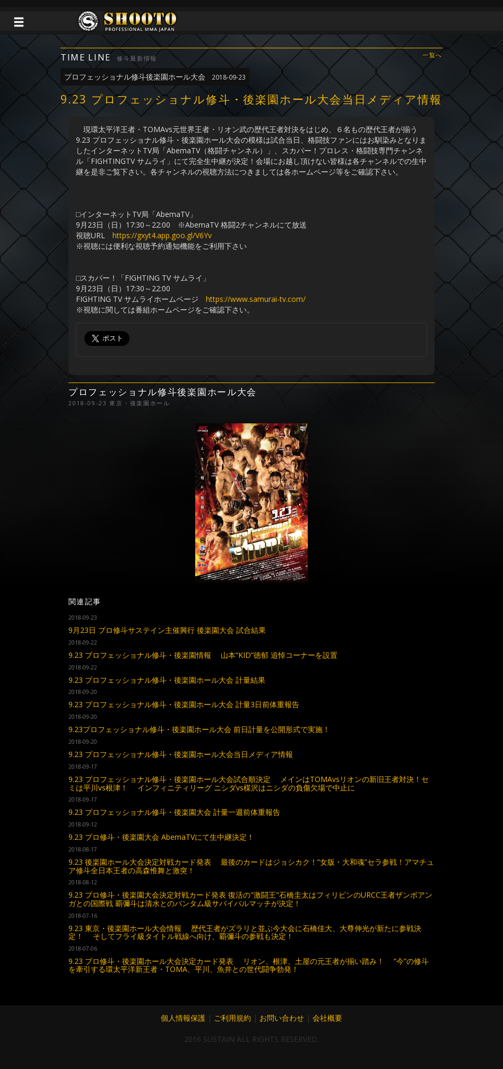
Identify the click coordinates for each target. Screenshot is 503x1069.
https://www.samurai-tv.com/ (256, 299)
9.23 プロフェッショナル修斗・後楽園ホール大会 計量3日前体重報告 (183, 704)
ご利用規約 (232, 1018)
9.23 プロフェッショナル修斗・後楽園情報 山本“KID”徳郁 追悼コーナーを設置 (202, 655)
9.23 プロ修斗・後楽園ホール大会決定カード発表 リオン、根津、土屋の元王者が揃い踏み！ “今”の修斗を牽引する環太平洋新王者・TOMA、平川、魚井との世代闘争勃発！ (248, 965)
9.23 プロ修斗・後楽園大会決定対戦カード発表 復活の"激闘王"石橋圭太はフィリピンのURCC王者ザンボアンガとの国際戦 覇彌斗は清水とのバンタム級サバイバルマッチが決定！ (250, 899)
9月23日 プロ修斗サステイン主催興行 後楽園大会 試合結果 (167, 630)
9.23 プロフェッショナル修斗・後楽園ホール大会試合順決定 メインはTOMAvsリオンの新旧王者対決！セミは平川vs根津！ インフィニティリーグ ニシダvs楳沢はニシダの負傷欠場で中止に (248, 783)
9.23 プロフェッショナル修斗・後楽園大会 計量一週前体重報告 (174, 812)
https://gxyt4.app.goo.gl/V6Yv (162, 235)
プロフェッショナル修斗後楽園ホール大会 (155, 77)
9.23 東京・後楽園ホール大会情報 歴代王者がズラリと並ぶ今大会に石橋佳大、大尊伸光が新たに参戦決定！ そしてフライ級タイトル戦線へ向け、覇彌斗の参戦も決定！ (244, 932)
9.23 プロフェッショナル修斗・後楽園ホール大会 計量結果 (166, 680)
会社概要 (327, 1018)
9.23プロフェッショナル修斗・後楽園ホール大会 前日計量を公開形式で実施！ (199, 729)
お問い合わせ (281, 1018)
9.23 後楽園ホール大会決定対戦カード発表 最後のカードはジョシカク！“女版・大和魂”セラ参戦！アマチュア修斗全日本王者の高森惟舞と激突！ (251, 866)
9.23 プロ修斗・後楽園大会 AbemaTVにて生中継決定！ (161, 837)
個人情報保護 (183, 1018)
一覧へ (432, 55)
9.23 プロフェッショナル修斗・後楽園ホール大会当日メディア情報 (180, 754)
